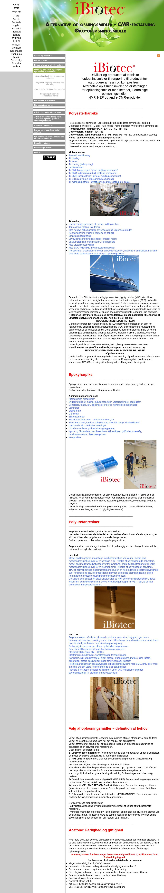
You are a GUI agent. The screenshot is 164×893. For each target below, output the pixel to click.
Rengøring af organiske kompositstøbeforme (49, 95)
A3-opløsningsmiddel (43, 125)
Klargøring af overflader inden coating (47, 131)
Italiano (16, 34)
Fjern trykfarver (41, 60)
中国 (16, 15)
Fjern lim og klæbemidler (45, 100)
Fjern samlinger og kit (43, 105)
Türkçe (16, 66)
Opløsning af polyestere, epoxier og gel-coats (49, 77)
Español (16, 28)
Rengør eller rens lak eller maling (48, 65)
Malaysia (16, 47)
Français (16, 31)
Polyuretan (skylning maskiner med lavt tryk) (50, 84)
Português (16, 54)
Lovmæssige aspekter (43, 148)
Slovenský (16, 60)
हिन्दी (16, 8)
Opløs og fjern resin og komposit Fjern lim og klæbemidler (48, 71)
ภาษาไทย (16, 12)
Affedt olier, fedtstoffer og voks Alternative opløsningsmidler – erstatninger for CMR (47, 119)
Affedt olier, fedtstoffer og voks (47, 112)
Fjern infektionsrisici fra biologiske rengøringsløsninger (49, 137)
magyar (16, 44)
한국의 (16, 41)
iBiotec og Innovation (43, 56)
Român (16, 57)
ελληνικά (16, 38)
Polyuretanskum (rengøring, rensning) (49, 89)
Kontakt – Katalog (42, 143)
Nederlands (16, 51)
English (16, 25)
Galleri (37, 152)
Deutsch (16, 22)
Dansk (16, 19)
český (16, 4)
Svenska (16, 63)
